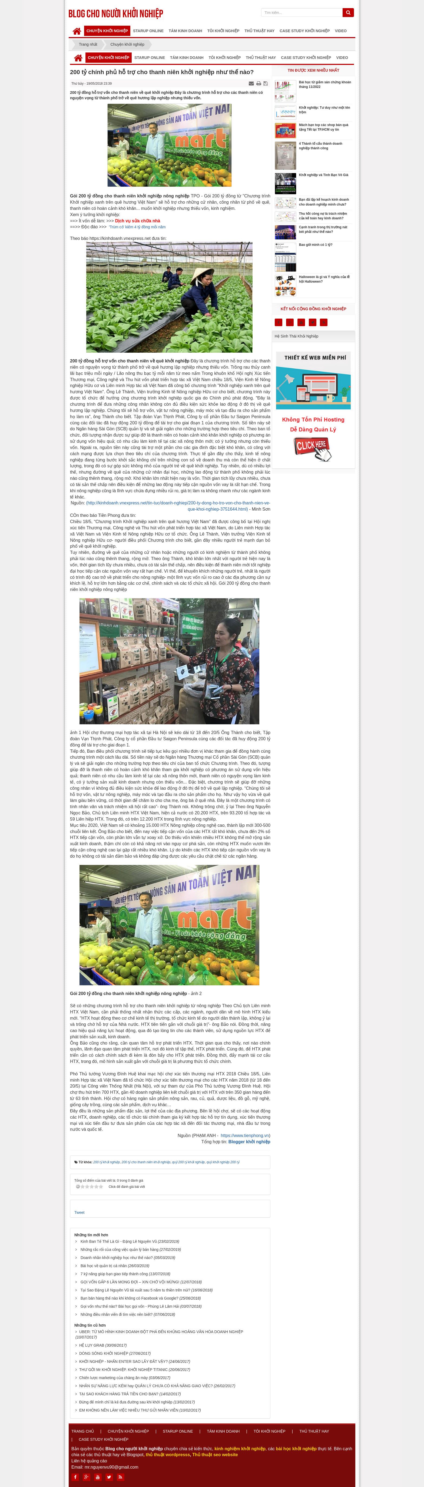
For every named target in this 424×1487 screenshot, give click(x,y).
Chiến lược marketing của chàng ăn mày (113, 1378)
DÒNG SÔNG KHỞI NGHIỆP (103, 1353)
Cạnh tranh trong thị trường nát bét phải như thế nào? (323, 229)
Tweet (79, 1212)
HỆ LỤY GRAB (91, 1345)
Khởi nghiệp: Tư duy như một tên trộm (324, 110)
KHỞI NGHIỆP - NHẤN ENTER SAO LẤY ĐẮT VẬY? (123, 1361)
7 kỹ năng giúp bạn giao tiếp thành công (114, 1274)
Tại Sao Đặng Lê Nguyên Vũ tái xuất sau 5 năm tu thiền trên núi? (135, 1290)
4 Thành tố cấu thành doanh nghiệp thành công (320, 146)
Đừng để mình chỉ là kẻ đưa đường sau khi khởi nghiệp (126, 1402)
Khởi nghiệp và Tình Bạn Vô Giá (323, 175)
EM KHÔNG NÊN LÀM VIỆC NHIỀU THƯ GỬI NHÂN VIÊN (128, 1410)
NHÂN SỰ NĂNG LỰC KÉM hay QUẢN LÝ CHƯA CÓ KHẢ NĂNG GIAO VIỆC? (146, 1386)
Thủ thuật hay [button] (259, 31)
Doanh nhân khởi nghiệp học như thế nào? (117, 1257)
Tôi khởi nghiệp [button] (223, 31)
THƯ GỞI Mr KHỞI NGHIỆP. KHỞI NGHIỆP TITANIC (123, 1369)
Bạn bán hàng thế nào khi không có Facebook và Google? (129, 1298)
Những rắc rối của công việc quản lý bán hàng (119, 1249)
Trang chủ (82, 1431)
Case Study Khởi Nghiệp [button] (305, 31)
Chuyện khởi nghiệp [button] (107, 31)
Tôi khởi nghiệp (270, 1431)
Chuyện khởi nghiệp (128, 1431)
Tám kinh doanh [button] (185, 31)
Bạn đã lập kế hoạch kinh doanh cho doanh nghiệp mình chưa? (324, 202)
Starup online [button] (148, 31)
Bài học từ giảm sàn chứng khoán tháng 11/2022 (325, 84)
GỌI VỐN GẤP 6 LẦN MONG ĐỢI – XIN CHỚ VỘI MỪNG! (130, 1282)
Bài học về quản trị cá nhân (104, 1266)
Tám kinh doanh (223, 1431)
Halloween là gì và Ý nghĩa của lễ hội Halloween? (324, 279)
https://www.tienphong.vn (245, 1135)
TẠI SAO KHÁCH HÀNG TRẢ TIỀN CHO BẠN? (118, 1394)
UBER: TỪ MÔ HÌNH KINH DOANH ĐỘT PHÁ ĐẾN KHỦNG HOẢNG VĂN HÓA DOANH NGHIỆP (161, 1332)
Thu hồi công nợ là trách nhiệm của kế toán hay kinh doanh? (323, 216)
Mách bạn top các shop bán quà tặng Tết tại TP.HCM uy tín (323, 127)
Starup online (178, 1431)
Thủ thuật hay (314, 1431)
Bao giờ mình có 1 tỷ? (316, 245)
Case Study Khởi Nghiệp (104, 1439)
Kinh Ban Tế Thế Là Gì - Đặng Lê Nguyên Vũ (119, 1241)
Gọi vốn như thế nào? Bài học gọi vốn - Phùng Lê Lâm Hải (130, 1306)
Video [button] (341, 31)
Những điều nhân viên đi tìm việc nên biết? (117, 1314)
